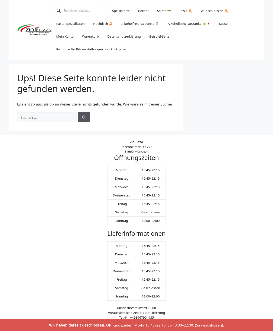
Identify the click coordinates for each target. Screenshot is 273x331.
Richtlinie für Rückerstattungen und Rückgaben (91, 49)
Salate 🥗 (164, 11)
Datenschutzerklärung (124, 36)
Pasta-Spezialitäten (70, 23)
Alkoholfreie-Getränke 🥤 (140, 23)
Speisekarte (121, 11)
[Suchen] (84, 117)
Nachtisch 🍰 (103, 23)
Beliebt (143, 11)
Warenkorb (90, 36)
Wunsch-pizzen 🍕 (214, 11)
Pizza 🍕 (186, 11)
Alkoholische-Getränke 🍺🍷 (189, 23)
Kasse (223, 23)
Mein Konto (65, 36)
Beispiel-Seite (159, 36)
